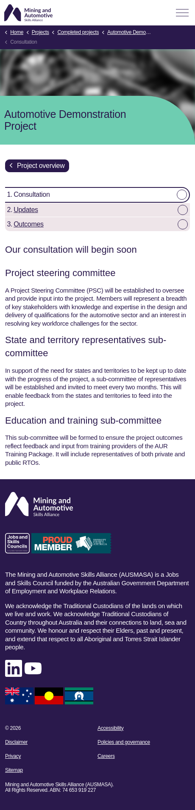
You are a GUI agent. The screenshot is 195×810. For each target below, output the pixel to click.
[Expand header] (182, 12)
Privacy (13, 756)
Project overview (37, 166)
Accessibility (110, 728)
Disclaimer (16, 742)
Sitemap (14, 770)
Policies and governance (124, 742)
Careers (106, 756)
